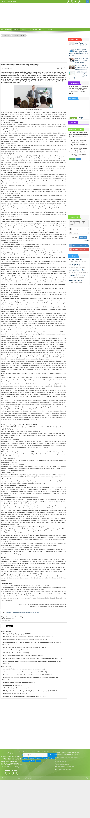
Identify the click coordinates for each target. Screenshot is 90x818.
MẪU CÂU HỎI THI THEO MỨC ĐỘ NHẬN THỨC (78, 45)
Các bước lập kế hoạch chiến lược (12, 688)
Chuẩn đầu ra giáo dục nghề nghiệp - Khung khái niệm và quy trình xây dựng (24, 710)
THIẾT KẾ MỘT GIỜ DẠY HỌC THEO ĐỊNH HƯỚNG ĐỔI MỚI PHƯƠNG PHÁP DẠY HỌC (78, 52)
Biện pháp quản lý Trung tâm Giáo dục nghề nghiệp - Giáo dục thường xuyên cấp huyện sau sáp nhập (30, 713)
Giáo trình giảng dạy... (76, 259)
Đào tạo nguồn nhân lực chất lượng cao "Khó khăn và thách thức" (21, 683)
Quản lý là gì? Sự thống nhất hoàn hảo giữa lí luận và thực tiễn (20, 691)
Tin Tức (16, 29)
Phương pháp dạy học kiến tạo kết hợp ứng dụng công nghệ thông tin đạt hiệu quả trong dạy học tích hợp (32, 678)
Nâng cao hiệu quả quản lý (77, 152)
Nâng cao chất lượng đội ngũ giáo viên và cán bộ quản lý (77, 141)
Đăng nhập (83, 237)
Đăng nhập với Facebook (79, 245)
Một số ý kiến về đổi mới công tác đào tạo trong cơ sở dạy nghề (20, 705)
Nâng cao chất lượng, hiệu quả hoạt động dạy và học (78, 149)
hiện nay (11, 794)
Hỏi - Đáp (41, 29)
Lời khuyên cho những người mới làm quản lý (15, 718)
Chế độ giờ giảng (74, 264)
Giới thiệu (8, 29)
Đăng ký (86, 240)
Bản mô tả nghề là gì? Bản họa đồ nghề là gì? (15, 724)
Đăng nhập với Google (79, 249)
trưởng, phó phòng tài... (76, 270)
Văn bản (24, 29)
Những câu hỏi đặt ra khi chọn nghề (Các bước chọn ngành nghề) (21, 732)
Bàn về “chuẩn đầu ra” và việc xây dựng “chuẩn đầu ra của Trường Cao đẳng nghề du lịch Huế (28, 694)
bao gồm (5, 794)
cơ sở (5, 796)
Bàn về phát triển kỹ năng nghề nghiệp (13, 670)
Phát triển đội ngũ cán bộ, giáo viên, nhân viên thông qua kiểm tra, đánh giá (23, 675)
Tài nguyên (33, 29)
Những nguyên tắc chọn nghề (11, 729)
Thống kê (87, 814)
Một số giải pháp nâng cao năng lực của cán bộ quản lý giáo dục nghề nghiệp (24, 672)
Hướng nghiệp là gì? (8, 721)
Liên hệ (50, 29)
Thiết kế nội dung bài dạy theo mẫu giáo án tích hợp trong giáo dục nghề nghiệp (78, 75)
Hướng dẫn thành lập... (76, 280)
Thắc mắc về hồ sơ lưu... (77, 275)
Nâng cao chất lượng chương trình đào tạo (78, 145)
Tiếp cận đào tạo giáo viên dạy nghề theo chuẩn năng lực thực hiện (21, 708)
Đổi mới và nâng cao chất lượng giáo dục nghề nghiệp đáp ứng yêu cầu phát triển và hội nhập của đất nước (32, 697)
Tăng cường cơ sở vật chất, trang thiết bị (77, 155)
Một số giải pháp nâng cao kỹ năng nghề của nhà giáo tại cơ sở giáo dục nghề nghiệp (26, 727)
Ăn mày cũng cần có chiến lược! (12, 686)
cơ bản (18, 794)
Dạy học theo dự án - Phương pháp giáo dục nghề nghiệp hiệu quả (81, 67)
